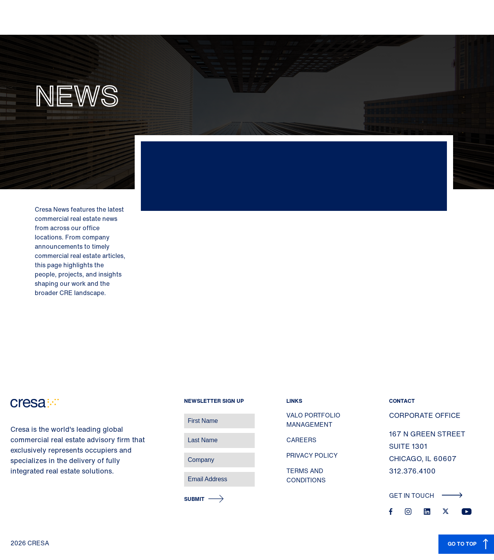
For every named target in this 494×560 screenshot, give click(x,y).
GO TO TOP (462, 544)
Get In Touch (426, 495)
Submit (194, 499)
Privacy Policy (312, 455)
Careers (301, 440)
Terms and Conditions (306, 475)
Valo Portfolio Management (313, 420)
